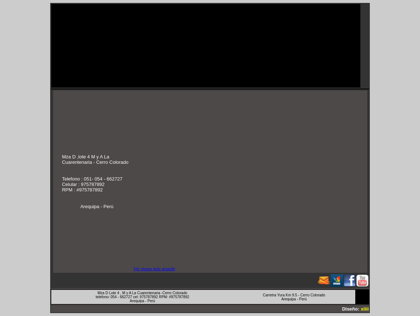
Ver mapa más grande (154, 268)
